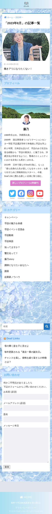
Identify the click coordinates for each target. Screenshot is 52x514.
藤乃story (9, 259)
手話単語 (8, 241)
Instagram (30, 198)
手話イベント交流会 (14, 229)
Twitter (12, 198)
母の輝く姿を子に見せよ (16, 346)
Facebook (21, 198)
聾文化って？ (11, 253)
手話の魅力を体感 (13, 223)
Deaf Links (13, 338)
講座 (6, 271)
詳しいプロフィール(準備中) (25, 183)
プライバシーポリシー (25, 508)
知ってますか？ (12, 247)
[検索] (47, 326)
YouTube (40, 198)
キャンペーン (11, 217)
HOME (26, 497)
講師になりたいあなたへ (16, 265)
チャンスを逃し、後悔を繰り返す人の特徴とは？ (25, 360)
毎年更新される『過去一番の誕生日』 (23, 352)
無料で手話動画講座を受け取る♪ (26, 503)
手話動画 (8, 235)
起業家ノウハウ (12, 277)
